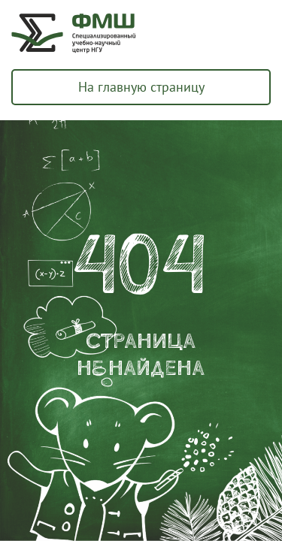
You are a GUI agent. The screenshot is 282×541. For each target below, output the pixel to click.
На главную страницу (141, 86)
